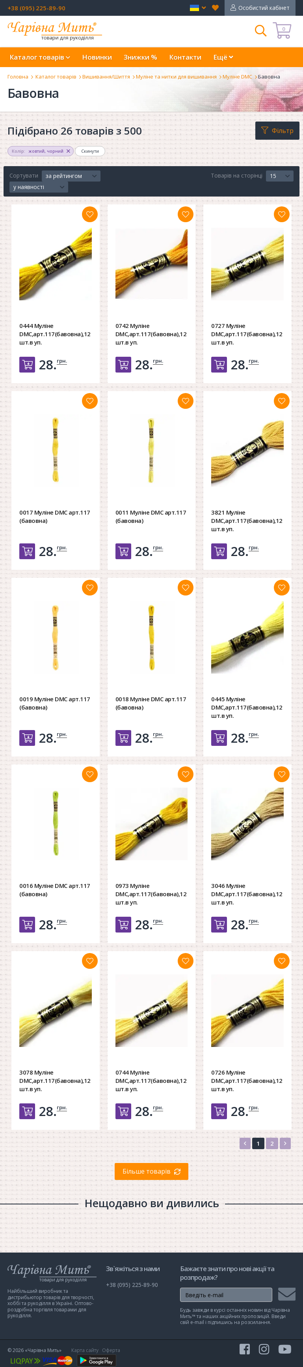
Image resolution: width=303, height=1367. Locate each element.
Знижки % (140, 57)
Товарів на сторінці (236, 175)
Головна (17, 76)
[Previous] (245, 1143)
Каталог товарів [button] (39, 57)
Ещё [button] (223, 57)
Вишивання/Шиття (106, 76)
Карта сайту (85, 1350)
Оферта (111, 1350)
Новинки (97, 57)
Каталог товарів (55, 76)
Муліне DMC (237, 76)
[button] (198, 8)
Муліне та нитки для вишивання (176, 76)
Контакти (185, 57)
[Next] (285, 1143)
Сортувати (23, 175)
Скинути (90, 151)
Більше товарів (147, 1171)
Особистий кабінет (264, 7)
